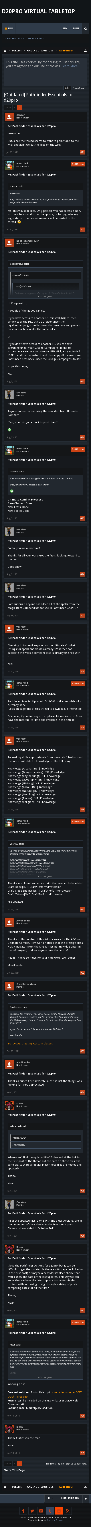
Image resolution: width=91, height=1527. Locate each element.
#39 (82, 1453)
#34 (82, 1092)
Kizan (19, 1103)
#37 (82, 1310)
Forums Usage (78, 88)
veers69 (20, 626)
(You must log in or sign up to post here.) (66, 1464)
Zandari (20, 115)
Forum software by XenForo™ (45, 1517)
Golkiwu (21, 392)
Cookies (67, 87)
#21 (82, 152)
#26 (82, 574)
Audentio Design (55, 1520)
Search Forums (14, 38)
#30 (82, 809)
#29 (82, 727)
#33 (82, 1051)
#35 (82, 1191)
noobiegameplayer (27, 240)
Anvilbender (23, 920)
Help (50, 1498)
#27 (82, 615)
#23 (82, 381)
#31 (82, 909)
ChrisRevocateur (26, 984)
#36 (82, 1236)
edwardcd (22, 163)
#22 (82, 229)
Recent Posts (35, 38)
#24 (82, 437)
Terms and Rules (70, 1498)
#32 (82, 973)
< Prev (8, 107)
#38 (82, 1416)
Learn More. (70, 66)
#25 (82, 518)
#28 (82, 671)
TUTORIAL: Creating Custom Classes (30, 1043)
